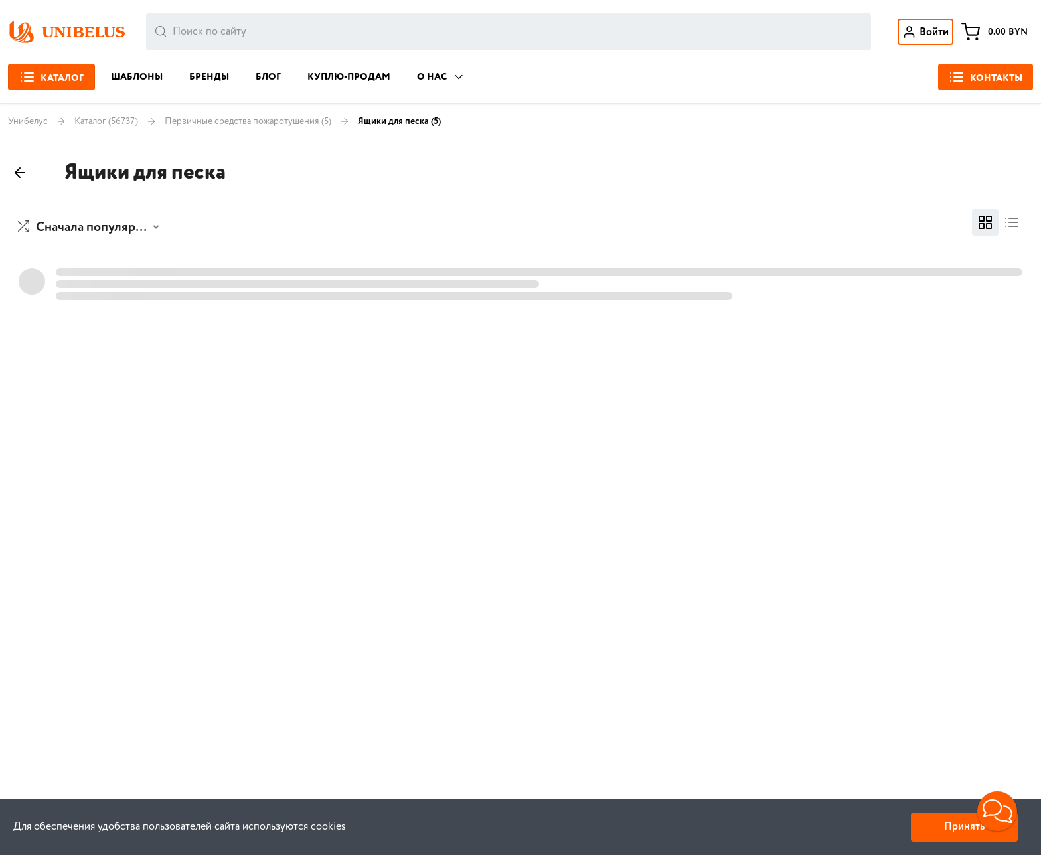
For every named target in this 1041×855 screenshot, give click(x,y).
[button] (90, 227)
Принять (964, 826)
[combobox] (508, 31)
